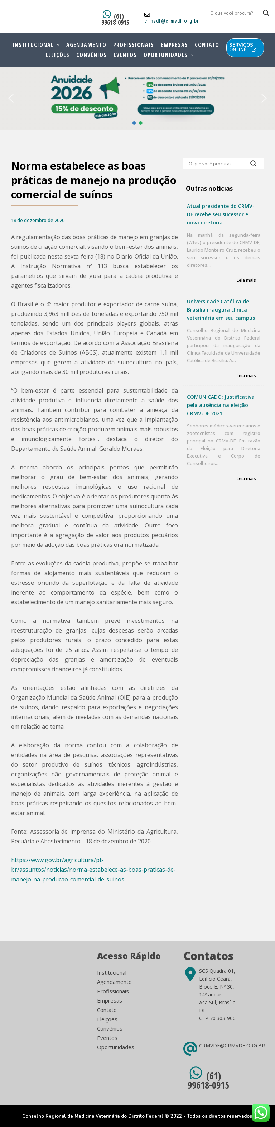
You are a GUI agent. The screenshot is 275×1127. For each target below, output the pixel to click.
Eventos (125, 55)
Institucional (33, 45)
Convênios (91, 55)
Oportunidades (166, 55)
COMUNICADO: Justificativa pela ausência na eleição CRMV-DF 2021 (221, 405)
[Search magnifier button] (253, 165)
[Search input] (232, 13)
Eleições (57, 55)
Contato (207, 45)
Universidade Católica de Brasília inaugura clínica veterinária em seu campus (221, 309)
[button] (10, 98)
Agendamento (86, 45)
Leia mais (246, 280)
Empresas (174, 45)
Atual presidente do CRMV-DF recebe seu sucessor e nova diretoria (221, 214)
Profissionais (133, 45)
